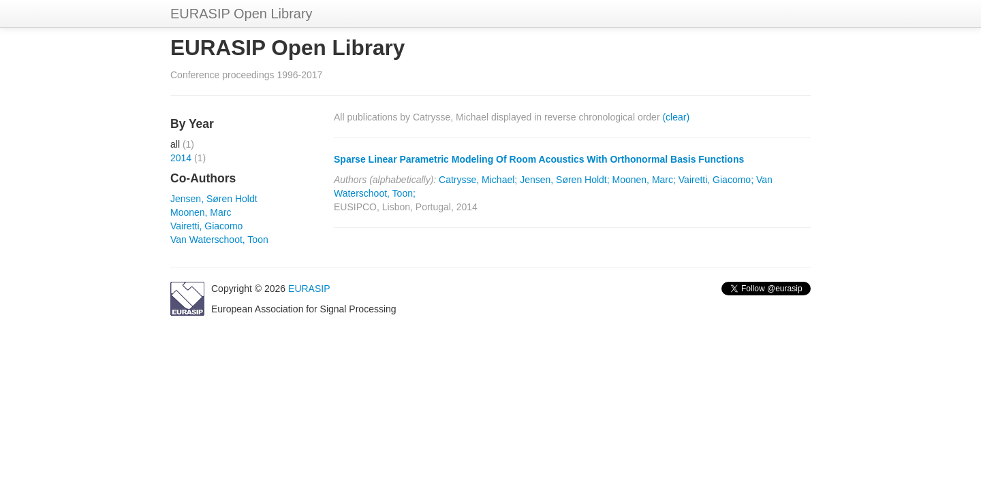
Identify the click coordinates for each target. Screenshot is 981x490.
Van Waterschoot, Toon (219, 239)
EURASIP (309, 288)
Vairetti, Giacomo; (716, 179)
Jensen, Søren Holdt (214, 198)
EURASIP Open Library (241, 13)
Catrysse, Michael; (478, 179)
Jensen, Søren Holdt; (565, 179)
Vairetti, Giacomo (206, 225)
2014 (180, 157)
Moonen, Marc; (644, 179)
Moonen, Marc (200, 212)
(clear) (675, 117)
